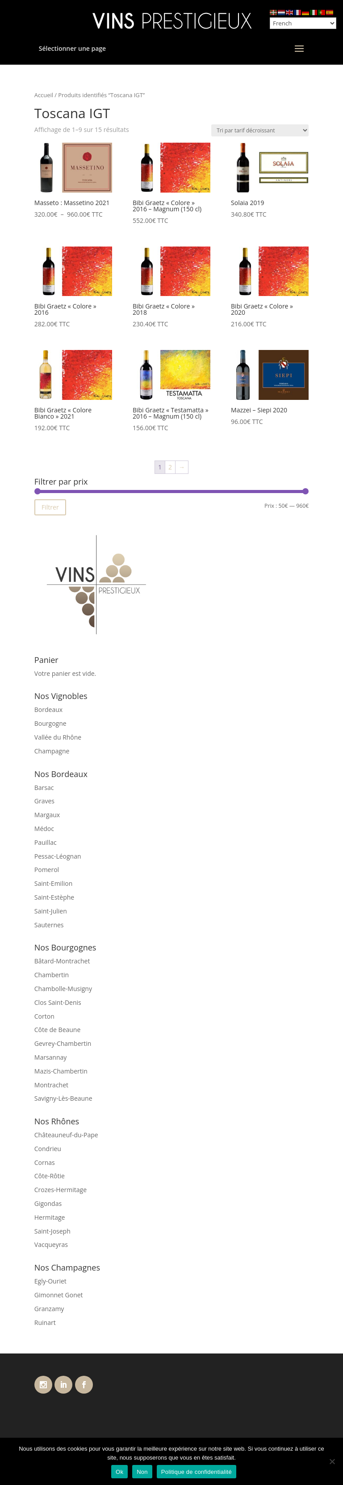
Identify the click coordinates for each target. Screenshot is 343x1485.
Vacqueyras (51, 1244)
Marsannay (50, 1057)
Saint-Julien (50, 911)
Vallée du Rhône (57, 737)
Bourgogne (50, 723)
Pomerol (46, 869)
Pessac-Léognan (57, 856)
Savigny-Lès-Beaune (63, 1098)
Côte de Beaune (57, 1029)
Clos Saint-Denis (57, 1002)
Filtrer (50, 507)
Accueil (43, 95)
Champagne (52, 751)
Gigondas (48, 1203)
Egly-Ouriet (50, 1281)
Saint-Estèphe (54, 897)
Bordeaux (48, 709)
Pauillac (45, 842)
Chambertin (51, 975)
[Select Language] (303, 23)
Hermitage (49, 1217)
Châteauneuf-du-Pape (66, 1135)
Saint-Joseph (52, 1231)
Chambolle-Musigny (63, 988)
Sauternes (49, 925)
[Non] (331, 1461)
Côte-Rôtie (49, 1176)
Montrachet (51, 1085)
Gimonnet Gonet (58, 1295)
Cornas (44, 1162)
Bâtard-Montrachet (62, 961)
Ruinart (45, 1322)
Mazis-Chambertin (61, 1071)
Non (142, 1472)
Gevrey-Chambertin (63, 1043)
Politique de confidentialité (196, 1472)
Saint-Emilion (53, 883)
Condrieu (47, 1148)
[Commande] (260, 130)
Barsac (44, 787)
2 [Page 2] (170, 467)
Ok (119, 1472)
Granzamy (49, 1308)
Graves (44, 801)
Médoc (44, 828)
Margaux (47, 814)
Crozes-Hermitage (60, 1189)
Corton (44, 1016)
